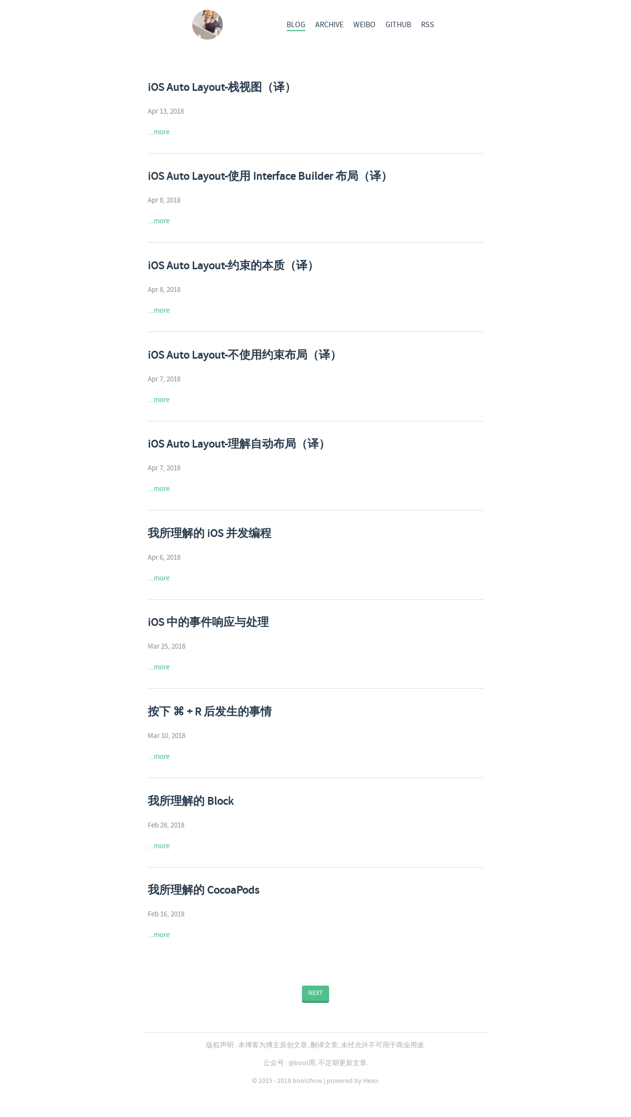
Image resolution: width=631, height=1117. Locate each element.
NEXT (315, 993)
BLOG (296, 25)
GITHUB (398, 25)
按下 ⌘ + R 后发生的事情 (210, 712)
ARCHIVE (329, 25)
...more (158, 132)
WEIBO (364, 25)
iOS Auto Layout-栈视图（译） (222, 88)
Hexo (370, 1080)
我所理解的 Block (190, 801)
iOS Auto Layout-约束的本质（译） (233, 266)
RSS (427, 25)
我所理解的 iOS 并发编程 (209, 534)
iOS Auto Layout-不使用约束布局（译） (244, 355)
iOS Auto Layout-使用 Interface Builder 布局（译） (270, 176)
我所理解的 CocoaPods (203, 890)
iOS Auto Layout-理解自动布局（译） (239, 444)
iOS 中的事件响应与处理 (208, 623)
